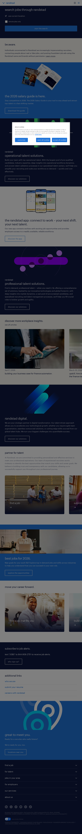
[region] (41, 133)
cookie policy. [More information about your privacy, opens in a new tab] (38, 134)
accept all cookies (59, 140)
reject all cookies (43, 140)
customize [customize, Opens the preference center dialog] (21, 140)
